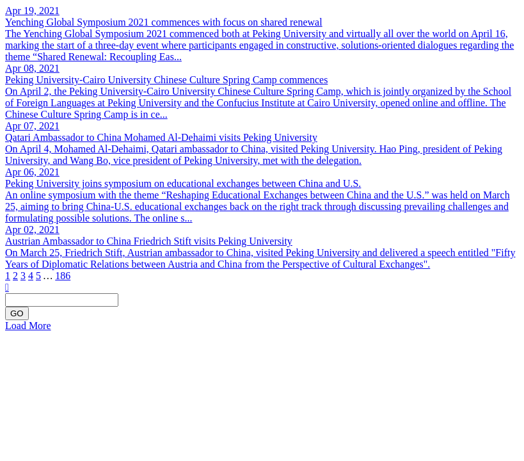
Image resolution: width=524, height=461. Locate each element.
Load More (28, 325)
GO (17, 313)
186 (62, 275)
